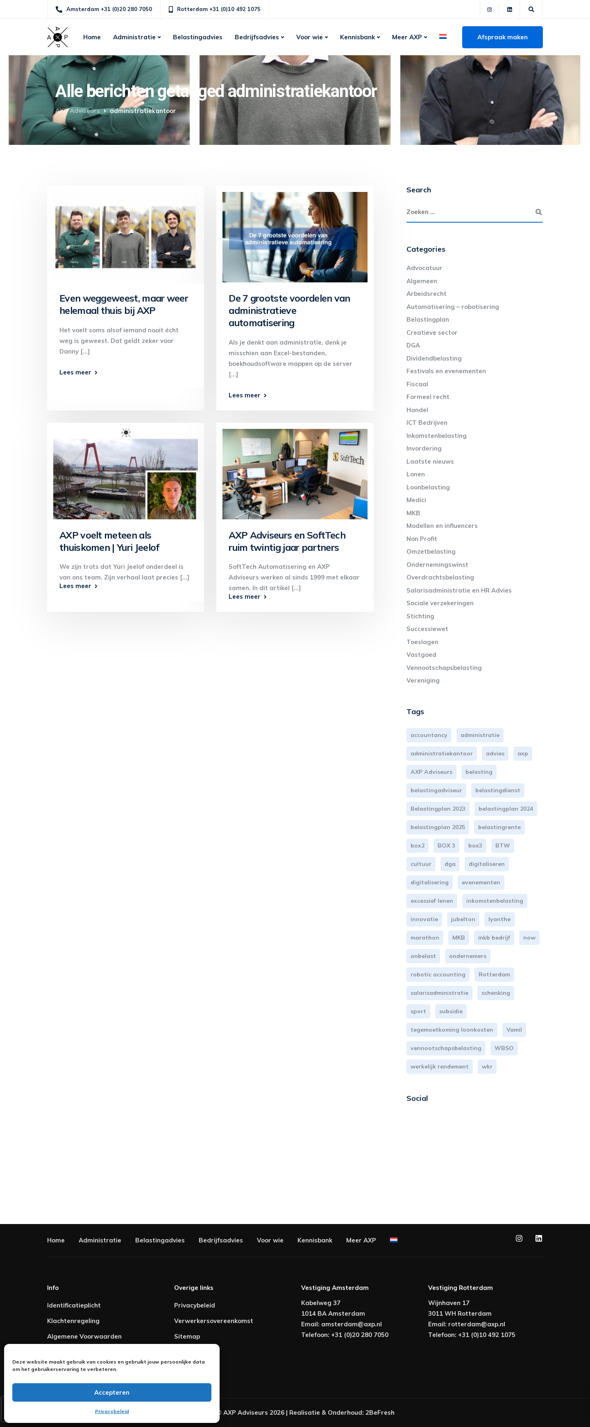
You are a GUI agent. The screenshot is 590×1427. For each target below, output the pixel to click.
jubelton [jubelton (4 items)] (463, 919)
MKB (413, 513)
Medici (416, 500)
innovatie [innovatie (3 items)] (424, 919)
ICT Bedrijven (426, 422)
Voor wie (309, 37)
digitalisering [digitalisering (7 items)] (430, 882)
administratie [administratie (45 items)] (480, 735)
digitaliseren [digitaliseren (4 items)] (487, 864)
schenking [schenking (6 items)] (495, 992)
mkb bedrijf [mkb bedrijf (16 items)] (494, 937)
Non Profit (421, 539)
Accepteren (111, 1392)
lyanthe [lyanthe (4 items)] (499, 919)
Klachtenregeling (73, 1321)
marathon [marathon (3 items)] (425, 937)
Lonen (415, 474)
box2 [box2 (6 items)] (417, 845)
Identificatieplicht (74, 1305)
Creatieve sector (432, 332)
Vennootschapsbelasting (444, 668)
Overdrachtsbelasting (440, 577)
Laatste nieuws (430, 461)
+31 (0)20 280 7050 (359, 1335)
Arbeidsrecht (426, 294)
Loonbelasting (428, 487)
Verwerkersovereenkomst (213, 1321)
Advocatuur (424, 268)
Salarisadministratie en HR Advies (459, 590)
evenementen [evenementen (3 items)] (481, 882)
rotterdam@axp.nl (476, 1324)
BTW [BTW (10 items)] (502, 845)
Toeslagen (422, 642)
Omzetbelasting (431, 551)
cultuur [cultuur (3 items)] (421, 864)
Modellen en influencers (442, 526)
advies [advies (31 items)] (495, 753)
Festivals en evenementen (446, 371)
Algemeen (421, 281)
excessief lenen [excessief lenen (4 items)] (432, 900)
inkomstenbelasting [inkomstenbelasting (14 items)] (494, 900)
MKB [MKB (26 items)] (458, 937)
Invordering (424, 448)
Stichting (420, 616)
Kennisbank (357, 37)
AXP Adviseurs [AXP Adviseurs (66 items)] (431, 771)
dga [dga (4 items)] (450, 864)
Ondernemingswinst (437, 564)
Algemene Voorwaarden (84, 1336)
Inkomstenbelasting (436, 436)
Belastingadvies (197, 37)
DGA (413, 345)
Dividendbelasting (434, 358)
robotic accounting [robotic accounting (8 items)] (438, 974)
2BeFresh (380, 1412)
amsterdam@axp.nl (351, 1324)
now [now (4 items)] (529, 937)
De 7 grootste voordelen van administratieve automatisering (289, 310)
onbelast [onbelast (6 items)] (423, 956)
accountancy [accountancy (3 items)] (429, 735)
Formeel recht (427, 397)
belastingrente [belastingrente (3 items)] (499, 827)
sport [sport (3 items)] (418, 1011)
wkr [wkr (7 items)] (487, 1066)
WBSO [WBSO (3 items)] (504, 1048)
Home (92, 37)
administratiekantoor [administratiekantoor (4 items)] (442, 753)
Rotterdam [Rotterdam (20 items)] (494, 974)
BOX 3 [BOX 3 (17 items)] (446, 845)
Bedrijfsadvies (257, 37)
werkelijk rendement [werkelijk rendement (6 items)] (440, 1066)
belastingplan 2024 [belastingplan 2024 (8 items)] (506, 808)
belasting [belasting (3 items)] (478, 771)
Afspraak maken (502, 37)
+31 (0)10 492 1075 (486, 1335)
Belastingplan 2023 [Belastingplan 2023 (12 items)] (438, 808)
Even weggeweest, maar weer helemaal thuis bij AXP (123, 304)
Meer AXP (407, 37)
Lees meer (75, 372)
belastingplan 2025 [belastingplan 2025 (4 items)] (438, 827)
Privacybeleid (112, 1411)
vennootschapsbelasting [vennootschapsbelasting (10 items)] (446, 1048)
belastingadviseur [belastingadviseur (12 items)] (436, 790)
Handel (417, 410)
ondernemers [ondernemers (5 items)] (467, 956)
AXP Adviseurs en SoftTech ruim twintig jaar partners (287, 541)
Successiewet (427, 629)
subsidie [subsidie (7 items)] (451, 1011)
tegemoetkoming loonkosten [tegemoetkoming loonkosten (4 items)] (452, 1029)
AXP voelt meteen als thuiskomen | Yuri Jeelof (109, 541)
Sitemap (187, 1336)
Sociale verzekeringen (440, 603)
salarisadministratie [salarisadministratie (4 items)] (439, 992)
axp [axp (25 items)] (522, 753)
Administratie (134, 37)
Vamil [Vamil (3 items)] (514, 1029)
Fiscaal (417, 384)
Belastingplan (427, 319)
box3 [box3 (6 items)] (475, 845)
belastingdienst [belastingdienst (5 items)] (497, 790)
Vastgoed (421, 654)
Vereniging (423, 680)
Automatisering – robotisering (452, 307)
